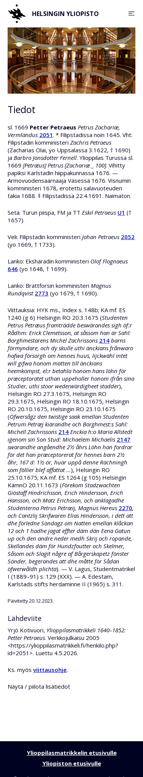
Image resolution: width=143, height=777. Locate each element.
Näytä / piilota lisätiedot (39, 686)
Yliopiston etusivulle (71, 763)
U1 (121, 212)
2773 (41, 293)
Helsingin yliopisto (53, 14)
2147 (123, 439)
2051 (46, 135)
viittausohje (50, 669)
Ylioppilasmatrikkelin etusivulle (72, 752)
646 (13, 269)
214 (104, 340)
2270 (125, 508)
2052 (128, 237)
